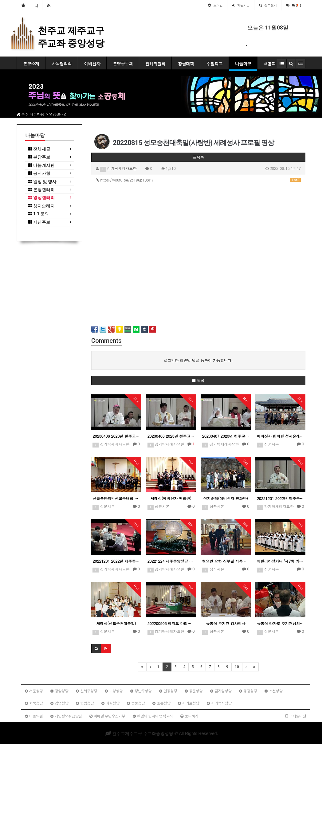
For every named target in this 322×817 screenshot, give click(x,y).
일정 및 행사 (42, 181)
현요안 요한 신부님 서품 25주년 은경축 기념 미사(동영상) (225, 561)
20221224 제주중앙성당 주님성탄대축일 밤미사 (170, 561)
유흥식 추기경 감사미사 (225, 623)
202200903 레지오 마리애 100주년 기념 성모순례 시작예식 (170, 623)
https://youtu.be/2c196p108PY (198, 179)
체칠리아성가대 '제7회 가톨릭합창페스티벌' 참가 (280, 561)
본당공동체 (123, 64)
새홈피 (270, 64)
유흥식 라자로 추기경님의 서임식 (280, 623)
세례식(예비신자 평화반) (171, 498)
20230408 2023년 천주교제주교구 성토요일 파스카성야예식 (170, 436)
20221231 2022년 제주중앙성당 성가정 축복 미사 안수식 (116, 561)
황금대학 (186, 64)
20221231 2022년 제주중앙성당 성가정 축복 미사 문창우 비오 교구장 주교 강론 (280, 498)
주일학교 (214, 64)
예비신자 (92, 64)
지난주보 (39, 222)
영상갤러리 (41, 197)
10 (237, 667)
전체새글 (39, 149)
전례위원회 (155, 64)
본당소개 (31, 64)
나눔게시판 (41, 165)
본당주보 (39, 157)
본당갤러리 (41, 189)
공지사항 (39, 173)
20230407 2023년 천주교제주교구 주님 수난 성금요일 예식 (225, 436)
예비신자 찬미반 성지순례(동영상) (280, 436)
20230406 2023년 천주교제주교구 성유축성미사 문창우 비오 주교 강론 (116, 436)
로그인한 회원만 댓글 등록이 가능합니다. (198, 360)
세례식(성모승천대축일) (116, 623)
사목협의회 (62, 64)
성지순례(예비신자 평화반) (225, 498)
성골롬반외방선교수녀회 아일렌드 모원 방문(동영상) (116, 498)
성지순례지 (41, 206)
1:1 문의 (38, 214)
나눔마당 (243, 64)
